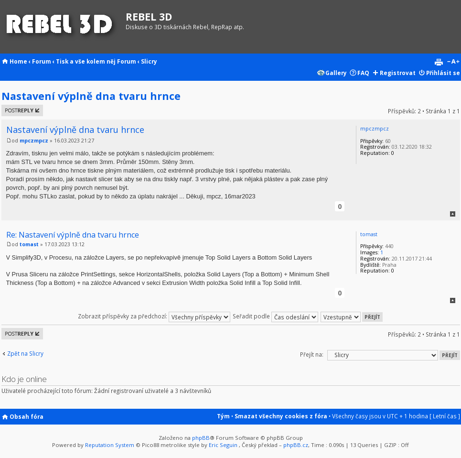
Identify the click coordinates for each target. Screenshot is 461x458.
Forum (41, 61)
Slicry (149, 61)
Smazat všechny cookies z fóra (281, 416)
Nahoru (452, 214)
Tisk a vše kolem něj (86, 61)
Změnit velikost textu (453, 62)
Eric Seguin (223, 444)
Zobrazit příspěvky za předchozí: (154, 316)
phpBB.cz (295, 444)
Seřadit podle (275, 316)
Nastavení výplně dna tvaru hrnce (91, 96)
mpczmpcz (34, 140)
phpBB (201, 437)
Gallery (336, 72)
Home (18, 61)
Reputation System (109, 444)
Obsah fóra (26, 416)
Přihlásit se (443, 72)
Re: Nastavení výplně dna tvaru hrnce (72, 234)
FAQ (363, 72)
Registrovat (398, 72)
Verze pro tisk (438, 62)
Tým (223, 416)
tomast (29, 244)
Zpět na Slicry (25, 353)
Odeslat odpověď (22, 110)
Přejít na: (311, 354)
